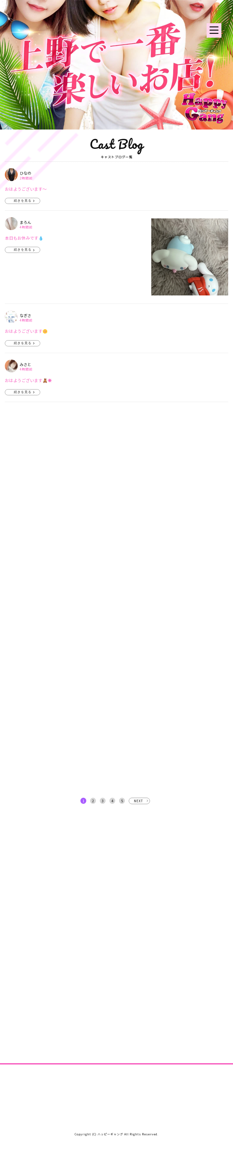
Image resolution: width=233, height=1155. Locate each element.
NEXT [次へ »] (138, 800)
